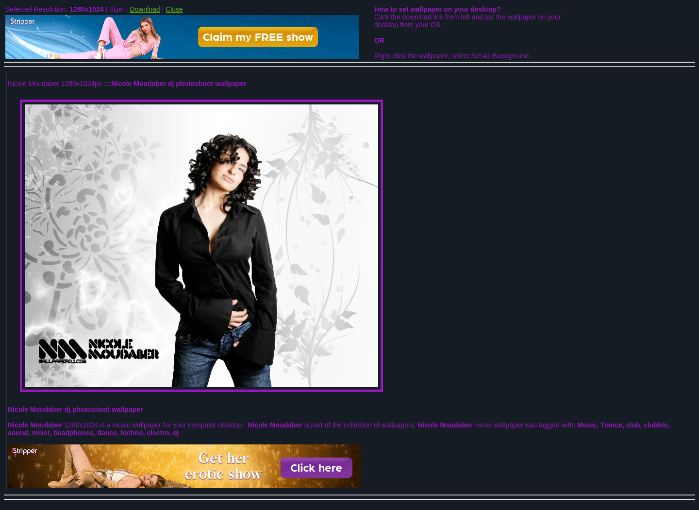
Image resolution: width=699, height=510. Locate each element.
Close (174, 9)
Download (145, 9)
